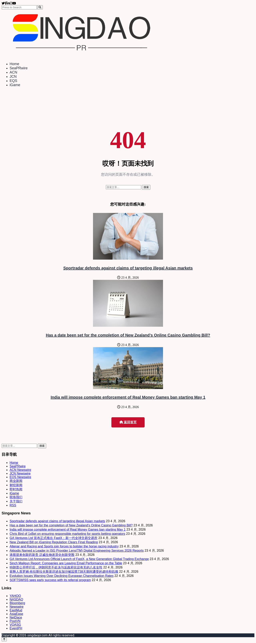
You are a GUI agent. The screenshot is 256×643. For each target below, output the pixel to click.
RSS (13, 505)
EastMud (16, 610)
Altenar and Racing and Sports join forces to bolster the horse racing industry (64, 546)
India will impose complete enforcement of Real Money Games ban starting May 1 (128, 397)
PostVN (15, 621)
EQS (13, 81)
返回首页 (128, 422)
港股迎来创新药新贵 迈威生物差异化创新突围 (42, 554)
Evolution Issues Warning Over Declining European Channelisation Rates (62, 575)
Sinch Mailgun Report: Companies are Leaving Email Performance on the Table (66, 563)
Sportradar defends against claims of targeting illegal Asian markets (128, 268)
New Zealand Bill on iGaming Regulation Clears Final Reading (54, 542)
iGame (15, 85)
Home (14, 64)
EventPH (16, 628)
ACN (13, 72)
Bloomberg (17, 603)
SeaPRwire (19, 68)
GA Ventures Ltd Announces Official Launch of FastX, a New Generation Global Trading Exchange (79, 559)
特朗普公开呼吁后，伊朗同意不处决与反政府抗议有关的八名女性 (56, 567)
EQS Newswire (20, 477)
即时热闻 (16, 489)
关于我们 (16, 501)
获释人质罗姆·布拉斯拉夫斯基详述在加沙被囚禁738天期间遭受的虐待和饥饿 (64, 571)
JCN (13, 77)
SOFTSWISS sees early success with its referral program (50, 580)
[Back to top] (4, 639)
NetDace (16, 617)
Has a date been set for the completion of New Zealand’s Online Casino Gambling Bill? (128, 335)
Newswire (16, 606)
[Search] (40, 7)
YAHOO (15, 596)
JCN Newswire (20, 473)
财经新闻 (16, 485)
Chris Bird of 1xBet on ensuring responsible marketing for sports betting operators (67, 533)
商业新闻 (16, 481)
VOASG (15, 624)
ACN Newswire (20, 470)
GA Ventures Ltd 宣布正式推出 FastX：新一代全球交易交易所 (53, 538)
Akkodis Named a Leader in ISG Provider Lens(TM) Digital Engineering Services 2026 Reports (77, 550)
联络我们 (16, 497)
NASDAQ (16, 599)
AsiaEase (16, 614)
